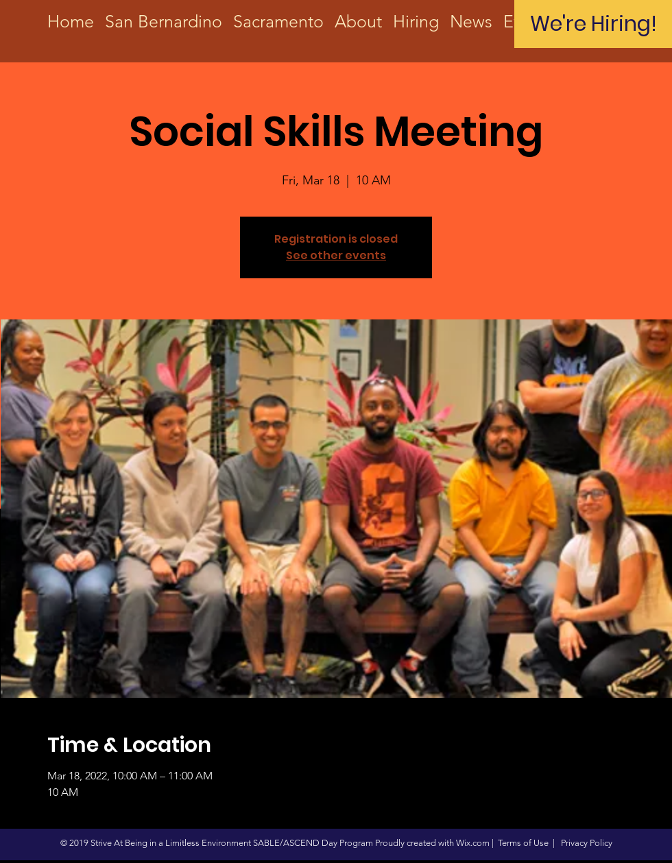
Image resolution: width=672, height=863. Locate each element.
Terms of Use (523, 843)
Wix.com (473, 843)
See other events (336, 255)
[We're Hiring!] (593, 24)
